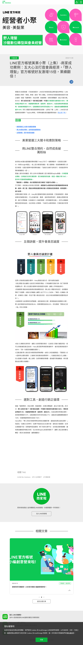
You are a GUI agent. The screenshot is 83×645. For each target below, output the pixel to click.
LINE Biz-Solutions (24, 477)
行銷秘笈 (47, 477)
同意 (41, 640)
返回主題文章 (41, 601)
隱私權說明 (70, 633)
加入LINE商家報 (41, 514)
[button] (39, 597)
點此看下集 (62, 112)
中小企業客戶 (37, 477)
